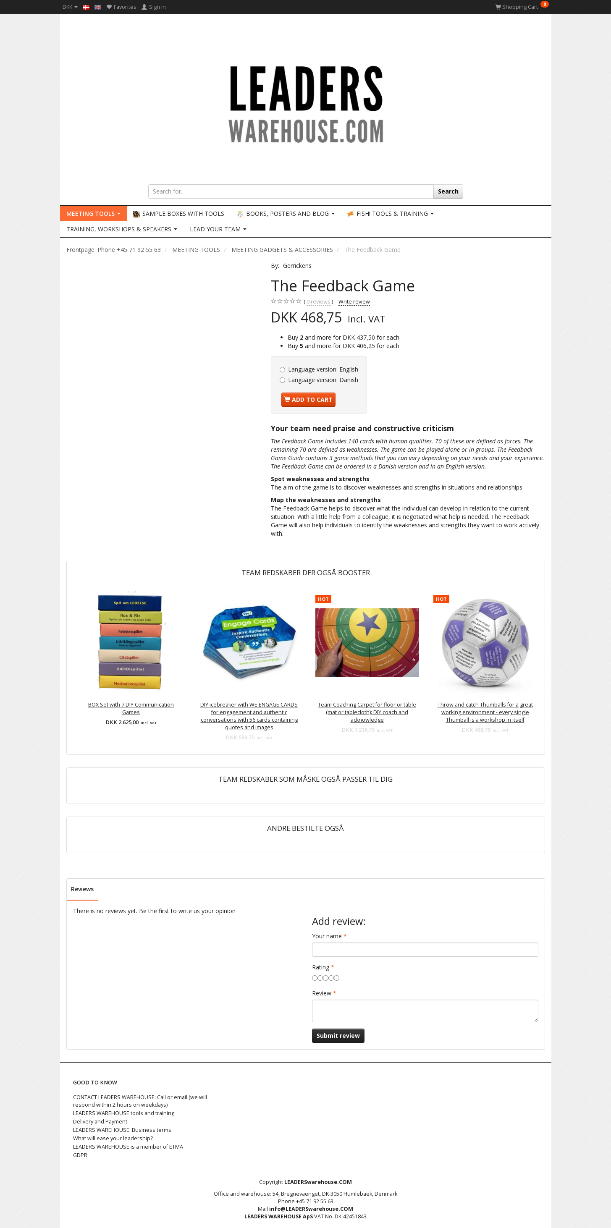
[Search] (448, 191)
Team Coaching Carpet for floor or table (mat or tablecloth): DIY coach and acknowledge (367, 712)
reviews (318, 302)
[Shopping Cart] (522, 7)
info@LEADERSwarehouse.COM (311, 1208)
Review (321, 993)
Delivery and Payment (100, 1121)
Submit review (338, 1035)
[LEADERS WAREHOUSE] (306, 103)
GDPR (80, 1155)
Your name (327, 936)
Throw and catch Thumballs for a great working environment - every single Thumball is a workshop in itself (485, 712)
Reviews (82, 889)
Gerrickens (297, 266)
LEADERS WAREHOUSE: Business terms (122, 1130)
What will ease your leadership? (113, 1138)
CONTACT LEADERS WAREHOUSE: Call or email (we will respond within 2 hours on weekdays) (140, 1101)
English (323, 369)
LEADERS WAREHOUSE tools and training (123, 1113)
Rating (320, 967)
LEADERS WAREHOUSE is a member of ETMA (128, 1146)
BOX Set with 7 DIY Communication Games (131, 708)
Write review (354, 301)
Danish (323, 380)
